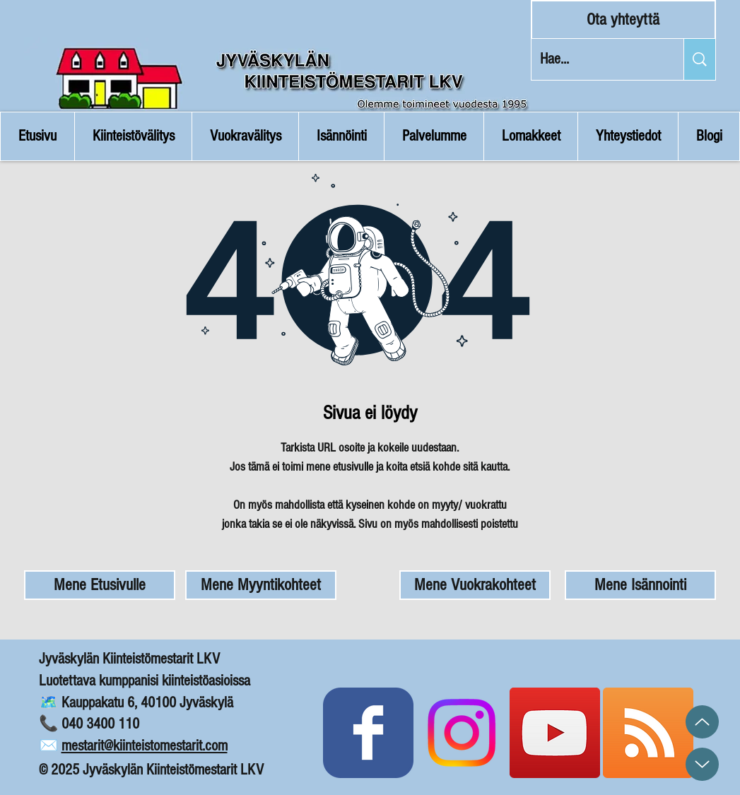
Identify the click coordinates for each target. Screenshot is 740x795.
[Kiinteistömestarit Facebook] (368, 733)
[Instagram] (461, 733)
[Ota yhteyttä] (623, 20)
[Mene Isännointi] (640, 585)
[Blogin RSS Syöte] (648, 733)
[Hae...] (597, 59)
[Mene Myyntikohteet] (260, 585)
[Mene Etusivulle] (99, 585)
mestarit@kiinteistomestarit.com (144, 746)
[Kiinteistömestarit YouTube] (555, 733)
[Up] (702, 721)
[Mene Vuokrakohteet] (475, 585)
